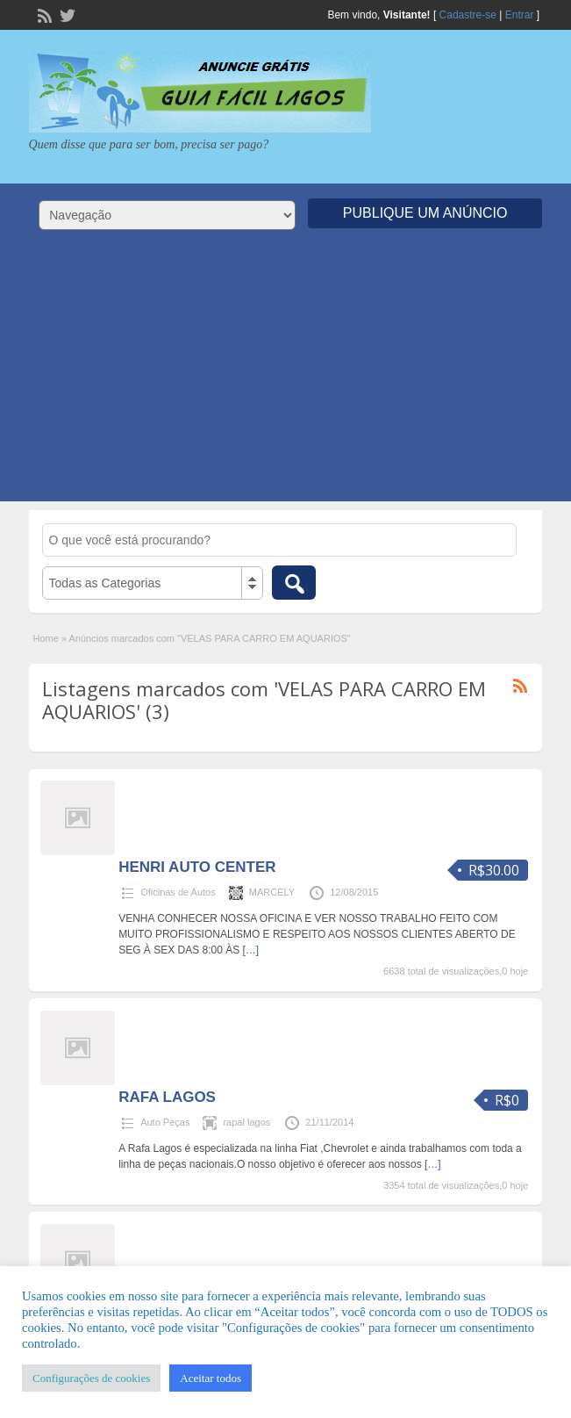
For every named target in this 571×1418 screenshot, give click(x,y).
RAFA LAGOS (167, 1097)
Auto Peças (164, 1122)
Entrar (519, 15)
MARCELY (272, 892)
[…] (251, 950)
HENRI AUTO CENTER (196, 867)
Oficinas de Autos (178, 892)
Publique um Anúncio (425, 212)
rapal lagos (246, 1122)
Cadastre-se (467, 15)
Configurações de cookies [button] (91, 1378)
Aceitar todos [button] (210, 1378)
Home (46, 638)
